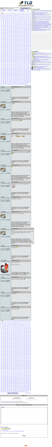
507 (11, 47)
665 (28, 58)
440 (28, 42)
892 (1, 75)
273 (24, 30)
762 (11, 65)
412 (1, 41)
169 (26, 22)
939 (5, 78)
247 (1, 29)
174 (5, 23)
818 (3, 70)
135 (18, 20)
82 (8, 17)
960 (18, 80)
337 (1, 35)
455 (28, 43)
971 (9, 81)
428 (3, 42)
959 (16, 80)
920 (28, 76)
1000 (8, 83)
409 (26, 40)
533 (3, 49)
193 (14, 24)
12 (18, 13)
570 (18, 51)
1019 (26, 84)
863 (3, 73)
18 (28, 13)
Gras (13, 431)
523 (14, 48)
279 (5, 31)
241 (20, 28)
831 (30, 70)
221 (9, 27)
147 (11, 21)
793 (14, 68)
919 (26, 76)
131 (9, 20)
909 (5, 76)
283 (14, 31)
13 (20, 13)
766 (20, 65)
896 (9, 75)
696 (30, 60)
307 (1, 33)
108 (24, 18)
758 (3, 65)
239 (16, 28)
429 (5, 42)
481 (20, 45)
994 (26, 82)
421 (20, 41)
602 (22, 54)
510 (18, 47)
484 (26, 45)
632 (22, 56)
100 (7, 18)
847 (1, 72)
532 (1, 49)
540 (18, 49)
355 (7, 36)
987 (11, 82)
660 (18, 58)
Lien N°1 (3, 431)
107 (22, 18)
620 (28, 55)
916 (20, 76)
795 (18, 68)
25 (8, 14)
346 (20, 35)
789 (5, 68)
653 (3, 58)
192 (11, 24)
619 (26, 55)
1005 (20, 83)
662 (22, 58)
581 (9, 53)
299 (16, 32)
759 (5, 65)
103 (13, 18)
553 (14, 50)
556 (20, 50)
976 (20, 81)
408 (24, 40)
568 (14, 51)
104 (15, 18)
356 (9, 36)
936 (30, 77)
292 (1, 32)
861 (30, 72)
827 (22, 70)
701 (9, 61)
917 (22, 76)
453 (24, 43)
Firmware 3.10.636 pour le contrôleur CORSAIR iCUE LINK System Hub (40, 13)
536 (9, 49)
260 (28, 29)
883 (14, 74)
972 (11, 81)
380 (28, 37)
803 (3, 69)
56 (28, 15)
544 (26, 49)
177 (11, 23)
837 (11, 71)
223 (14, 27)
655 (7, 58)
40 (2, 15)
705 (18, 61)
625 (7, 56)
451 (20, 43)
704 (16, 61)
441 (30, 42)
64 (10, 16)
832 (1, 71)
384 (5, 38)
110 (28, 18)
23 (5, 14)
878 (3, 74)
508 (14, 47)
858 (24, 72)
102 (11, 18)
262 (1, 30)
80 (5, 17)
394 (26, 38)
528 (24, 48)
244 (26, 28)
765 (18, 65)
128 (3, 20)
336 (30, 34)
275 (28, 30)
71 (21, 16)
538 (14, 49)
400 (7, 40)
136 (20, 20)
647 (22, 57)
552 (11, 50)
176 (9, 23)
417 (11, 41)
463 (14, 44)
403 (14, 40)
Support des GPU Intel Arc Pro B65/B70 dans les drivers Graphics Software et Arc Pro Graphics (41, 26)
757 (1, 65)
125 (28, 19)
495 (18, 46)
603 (24, 54)
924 (5, 77)
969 (5, 81)
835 (7, 71)
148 (14, 21)
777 (11, 67)
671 (9, 59)
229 (26, 27)
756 (30, 64)
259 (26, 29)
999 (5, 83)
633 (24, 56)
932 (22, 77)
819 (5, 70)
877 (1, 74)
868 (14, 73)
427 (1, 42)
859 (26, 72)
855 (18, 72)
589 (26, 53)
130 (7, 20)
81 (7, 17)
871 (20, 73)
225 (18, 27)
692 (22, 60)
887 (22, 74)
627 (11, 56)
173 (3, 23)
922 (1, 77)
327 (11, 34)
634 (26, 56)
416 (9, 41)
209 (16, 25)
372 (11, 37)
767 (22, 65)
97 (2, 18)
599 (16, 54)
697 (1, 61)
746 (9, 64)
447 (11, 43)
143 (3, 21)
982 (1, 82)
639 (5, 57)
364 (26, 36)
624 (5, 56)
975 (18, 81)
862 (1, 73)
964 (26, 80)
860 (28, 72)
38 (29, 14)
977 (22, 81)
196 (20, 24)
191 (9, 24)
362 (22, 36)
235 (7, 28)
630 (18, 56)
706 (20, 61)
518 (3, 48)
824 (16, 70)
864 (5, 73)
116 (9, 19)
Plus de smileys (5, 430)
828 (24, 70)
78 (2, 17)
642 (11, 57)
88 (18, 17)
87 (16, 17)
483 (24, 45)
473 (3, 45)
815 (28, 69)
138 (24, 20)
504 (5, 47)
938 (3, 78)
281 (9, 31)
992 (22, 82)
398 (3, 40)
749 (16, 64)
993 (24, 82)
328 (14, 34)
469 (26, 44)
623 (3, 56)
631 (20, 56)
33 (21, 14)
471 (30, 44)
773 (3, 67)
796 (20, 68)
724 (26, 62)
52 (21, 15)
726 (30, 62)
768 (24, 65)
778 (14, 67)
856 (20, 72)
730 (7, 63)
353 (3, 36)
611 (9, 55)
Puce (11, 431)
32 (20, 14)
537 (11, 49)
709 (26, 61)
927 (11, 77)
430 (7, 42)
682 (1, 60)
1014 (14, 84)
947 (22, 78)
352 (1, 36)
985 (7, 82)
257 (22, 29)
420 (18, 41)
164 (16, 22)
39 (0, 15)
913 (13, 76)
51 (20, 15)
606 (30, 54)
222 (11, 27)
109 (26, 18)
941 (9, 78)
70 (20, 16)
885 (18, 74)
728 (3, 63)
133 (14, 20)
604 (26, 54)
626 (9, 56)
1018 (24, 84)
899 (16, 75)
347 (22, 35)
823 (14, 70)
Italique (16, 431)
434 (16, 42)
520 (7, 48)
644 (16, 57)
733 (14, 63)
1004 (18, 83)
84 (12, 17)
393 (24, 38)
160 (7, 22)
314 (16, 33)
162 (11, 22)
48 (15, 15)
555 (18, 50)
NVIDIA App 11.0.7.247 (40, 52)
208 (14, 25)
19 (29, 13)
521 (9, 48)
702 (11, 61)
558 (24, 50)
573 (24, 51)
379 (26, 37)
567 (11, 51)
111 (30, 18)
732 (11, 63)
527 (22, 48)
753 (24, 64)
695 (28, 60)
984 (5, 82)
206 (9, 25)
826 (20, 70)
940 (7, 78)
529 (26, 48)
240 (18, 28)
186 (30, 23)
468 (24, 44)
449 (16, 43)
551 (9, 50)
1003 (15, 83)
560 (28, 50)
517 (1, 48)
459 (5, 44)
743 (3, 64)
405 (18, 40)
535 (7, 49)
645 (18, 57)
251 (9, 29)
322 (1, 34)
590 (28, 53)
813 (24, 69)
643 (14, 57)
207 (11, 25)
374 (16, 37)
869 (16, 73)
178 (14, 23)
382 (1, 38)
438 (24, 42)
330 (18, 34)
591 (30, 53)
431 (9, 42)
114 (5, 19)
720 (18, 62)
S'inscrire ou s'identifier (21, 10)
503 (3, 47)
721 (20, 62)
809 (16, 69)
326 (9, 34)
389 (16, 38)
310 (7, 33)
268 (14, 30)
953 (3, 80)
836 (9, 71)
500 (28, 46)
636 (30, 56)
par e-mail (12, 401)
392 (22, 38)
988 (14, 82)
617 (22, 55)
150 (18, 21)
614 (16, 55)
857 (22, 72)
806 (9, 69)
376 (20, 37)
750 (18, 64)
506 (9, 47)
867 (11, 73)
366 (30, 36)
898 (14, 75)
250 (7, 29)
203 (3, 25)
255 (18, 29)
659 (16, 58)
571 (20, 51)
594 (5, 54)
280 (7, 31)
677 (22, 59)
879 (5, 74)
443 (3, 43)
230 (28, 27)
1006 (23, 83)
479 (16, 45)
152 (22, 21)
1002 (13, 83)
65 (12, 16)
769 (26, 65)
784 (26, 67)
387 (11, 38)
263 (3, 30)
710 (28, 61)
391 (20, 38)
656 (9, 58)
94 (28, 17)
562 (1, 51)
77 (0, 17)
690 (18, 60)
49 (16, 15)
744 (5, 64)
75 (28, 16)
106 (19, 18)
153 (24, 21)
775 (7, 67)
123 (24, 19)
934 (26, 77)
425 (28, 41)
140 (28, 20)
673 (14, 59)
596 (9, 54)
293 (3, 32)
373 (14, 37)
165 (18, 22)
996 (30, 82)
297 (11, 32)
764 (16, 65)
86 (15, 17)
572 (22, 51)
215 (28, 25)
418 (14, 41)
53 (23, 15)
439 (26, 42)
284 (16, 31)
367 (1, 37)
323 (3, 34)
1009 (1, 84)
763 (14, 65)
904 (26, 75)
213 (24, 25)
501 (30, 46)
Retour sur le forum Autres (13, 393)
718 (14, 62)
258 (24, 29)
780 (18, 67)
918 (24, 76)
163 (14, 22)
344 (16, 35)
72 (23, 16)
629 (16, 56)
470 (28, 44)
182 (22, 23)
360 (18, 36)
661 (20, 58)
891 (30, 74)
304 (26, 32)
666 (30, 58)
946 (20, 78)
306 (30, 32)
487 (1, 46)
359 (16, 36)
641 (9, 57)
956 (9, 80)
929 (16, 77)
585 (18, 53)
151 (20, 21)
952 (1, 80)
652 (1, 58)
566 (9, 51)
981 (30, 81)
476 (9, 45)
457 (1, 44)
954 (5, 80)
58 (0, 16)
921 (30, 76)
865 (7, 73)
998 (3, 83)
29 (15, 14)
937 (1, 78)
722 (22, 62)
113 (3, 19)
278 (3, 31)
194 (16, 24)
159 (5, 22)
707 (22, 61)
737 (22, 63)
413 (3, 41)
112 (1, 19)
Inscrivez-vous (4, 402)
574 (26, 51)
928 (14, 77)
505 (7, 47)
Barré (23, 431)
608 (3, 55)
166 (20, 22)
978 (24, 81)
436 (20, 42)
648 (24, 57)
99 (5, 18)
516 (30, 47)
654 (5, 58)
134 (16, 20)
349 (26, 35)
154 (26, 21)
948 (24, 78)
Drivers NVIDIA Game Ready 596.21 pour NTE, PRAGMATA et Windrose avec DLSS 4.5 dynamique (41, 24)
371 (9, 37)
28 (13, 14)
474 (5, 45)
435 (18, 42)
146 (9, 21)
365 (28, 36)
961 (20, 80)
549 (5, 50)
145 (7, 21)
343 (14, 35)
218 (3, 27)
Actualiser (10, 10)
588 (24, 53)
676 (20, 59)
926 (9, 77)
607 (1, 55)
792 (11, 68)
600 (18, 54)
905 (28, 75)
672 (11, 59)
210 (18, 25)
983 (3, 82)
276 (30, 30)
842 (22, 71)
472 (1, 45)
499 (26, 46)
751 (20, 64)
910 (7, 76)
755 (28, 64)
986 (9, 82)
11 (16, 13)
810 (18, 69)
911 (9, 76)
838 (14, 71)
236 (9, 28)
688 (14, 60)
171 (30, 22)
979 (26, 81)
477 (11, 45)
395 (28, 38)
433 (14, 42)
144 (5, 21)
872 (22, 73)
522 (11, 48)
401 (9, 40)
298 (14, 32)
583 (14, 53)
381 (30, 37)
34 (23, 14)
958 (14, 80)
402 (11, 40)
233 (3, 28)
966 (30, 80)
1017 (21, 84)
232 (1, 28)
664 (26, 58)
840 (18, 71)
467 (22, 44)
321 (30, 33)
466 (20, 44)
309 (5, 33)
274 (26, 30)
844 (26, 71)
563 (3, 51)
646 (20, 57)
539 (16, 49)
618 (24, 55)
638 (3, 57)
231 (30, 27)
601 (20, 54)
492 (11, 46)
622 (1, 56)
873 (24, 73)
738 (24, 63)
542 (22, 49)
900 (18, 75)
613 (13, 55)
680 (28, 59)
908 (3, 76)
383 (3, 38)
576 (30, 51)
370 (7, 37)
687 (11, 60)
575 (28, 51)
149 (16, 21)
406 (20, 40)
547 (1, 50)
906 (30, 75)
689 (16, 60)
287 (22, 31)
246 (30, 28)
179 (16, 23)
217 (1, 27)
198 (24, 24)
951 (30, 78)
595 (7, 54)
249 (5, 29)
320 (28, 33)
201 (30, 24)
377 (22, 37)
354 (5, 36)
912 (11, 76)
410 (28, 40)
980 (28, 81)
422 (22, 41)
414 (5, 41)
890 (28, 74)
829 (26, 70)
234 (5, 28)
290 (28, 31)
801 (30, 68)
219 (5, 27)
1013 (11, 84)
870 (18, 73)
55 (26, 15)
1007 (25, 83)
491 (9, 46)
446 (9, 43)
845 (28, 71)
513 (24, 47)
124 (26, 19)
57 (29, 15)
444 (5, 43)
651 (30, 57)
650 (28, 57)
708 (24, 61)
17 (26, 13)
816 (30, 69)
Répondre (3, 10)
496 (20, 46)
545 (28, 49)
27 (12, 14)
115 (7, 19)
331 (20, 34)
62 (7, 16)
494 (16, 46)
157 (1, 22)
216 (30, 25)
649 (26, 57)
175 (7, 23)
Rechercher (15, 10)
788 (3, 68)
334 (26, 34)
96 (0, 18)
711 (30, 61)
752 (22, 64)
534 (5, 49)
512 (22, 47)
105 (17, 18)
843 (24, 71)
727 (1, 63)
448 (14, 43)
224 (16, 27)
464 (16, 44)
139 (26, 20)
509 (16, 47)
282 (11, 31)
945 (18, 78)
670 (7, 59)
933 (24, 77)
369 (5, 37)
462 (11, 44)
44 (8, 15)
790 (7, 68)
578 (3, 53)
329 (16, 34)
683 (3, 60)
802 (1, 69)
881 (9, 74)
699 (5, 61)
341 (9, 35)
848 (3, 72)
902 (22, 75)
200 (28, 24)
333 (24, 34)
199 (26, 24)
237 (11, 28)
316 (20, 33)
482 (22, 45)
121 (19, 19)
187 (1, 24)
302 (22, 32)
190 (7, 24)
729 (5, 63)
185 (28, 23)
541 (20, 49)
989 (16, 82)
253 (14, 29)
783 (24, 67)
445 (7, 43)
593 (3, 54)
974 (16, 81)
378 (24, 37)
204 (5, 25)
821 (9, 70)
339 (5, 35)
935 (28, 77)
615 (18, 55)
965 (28, 80)
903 (24, 75)
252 (11, 29)
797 (22, 68)
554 (16, 50)
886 (20, 74)
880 (7, 74)
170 (28, 22)
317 (22, 33)
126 (30, 19)
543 (24, 49)
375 (18, 37)
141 (30, 20)
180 (18, 23)
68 (16, 16)
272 (22, 30)
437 (22, 42)
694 (26, 60)
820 (7, 70)
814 (26, 69)
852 (11, 72)
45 (10, 15)
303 (24, 32)
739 (26, 63)
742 (1, 64)
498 (24, 46)
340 (7, 35)
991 (20, 82)
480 (18, 45)
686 (9, 60)
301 (20, 32)
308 (3, 33)
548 (3, 50)
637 (1, 57)
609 (5, 55)
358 (14, 36)
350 (28, 35)
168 (24, 22)
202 (1, 25)
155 (28, 21)
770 (28, 65)
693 (24, 60)
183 (24, 23)
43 (7, 15)
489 (5, 46)
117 (11, 19)
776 (9, 67)
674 (16, 59)
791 (9, 68)
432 (11, 42)
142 (1, 21)
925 (7, 77)
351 (30, 35)
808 (14, 69)
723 (24, 62)
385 (7, 38)
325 (7, 34)
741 (30, 63)
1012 (9, 84)
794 (16, 68)
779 (16, 67)
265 (7, 30)
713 (3, 62)
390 (18, 38)
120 (17, 19)
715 (7, 62)
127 (1, 20)
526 (20, 48)
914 (16, 76)
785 (28, 67)
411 (30, 40)
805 (7, 69)
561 (30, 50)
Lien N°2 (7, 431)
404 (16, 40)
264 (5, 30)
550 (7, 50)
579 (5, 53)
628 (14, 56)
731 (9, 63)
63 (8, 16)
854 (16, 72)
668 (3, 59)
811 (20, 69)
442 (1, 43)
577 (1, 53)
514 (26, 47)
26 (10, 14)
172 (1, 23)
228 (24, 27)
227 (22, 27)
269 (16, 30)
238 (14, 28)
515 (28, 47)
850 (7, 72)
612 (11, 55)
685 (7, 60)
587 (22, 53)
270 (18, 30)
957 (11, 80)
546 (30, 49)
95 (29, 17)
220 (7, 27)
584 (16, 53)
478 (14, 45)
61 (5, 16)
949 (26, 78)
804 (5, 69)
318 (24, 33)
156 (30, 21)
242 (22, 28)
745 (7, 64)
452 (22, 43)
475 (7, 45)
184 (26, 23)
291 (30, 31)
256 (20, 29)
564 (5, 51)
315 (18, 33)
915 (18, 76)
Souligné (19, 431)
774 (5, 67)
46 (12, 15)
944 (16, 78)
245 (28, 28)
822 (11, 70)
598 (14, 54)
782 (22, 67)
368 (3, 37)
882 (11, 74)
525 (18, 48)
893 (3, 75)
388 (14, 38)
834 (5, 71)
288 (24, 31)
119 (15, 19)
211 (20, 25)
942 (11, 78)
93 (26, 17)
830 (28, 70)
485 (28, 45)
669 (5, 59)
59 (2, 16)
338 (3, 35)
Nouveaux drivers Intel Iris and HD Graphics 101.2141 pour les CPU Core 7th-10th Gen (41, 30)
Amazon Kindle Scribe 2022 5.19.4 (42, 66)
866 (9, 73)
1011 (6, 84)
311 (9, 33)
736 (20, 63)
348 (24, 35)
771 (30, 65)
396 (30, 38)
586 (20, 53)
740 (28, 63)
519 (5, 48)
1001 (10, 83)
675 (18, 59)
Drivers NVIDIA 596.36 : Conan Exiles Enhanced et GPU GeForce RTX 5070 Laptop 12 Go (40, 22)
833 (3, 71)
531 (30, 48)
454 (26, 43)
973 (14, 81)
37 (28, 14)
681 (30, 59)
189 (5, 24)
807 (11, 69)
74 (26, 16)
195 (18, 24)
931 (20, 77)
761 (9, 65)
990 (18, 82)
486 (30, 45)
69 (18, 16)
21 (2, 14)
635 (28, 56)
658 (14, 58)
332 (22, 34)
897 (11, 75)
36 (26, 14)
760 (7, 65)
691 (20, 60)
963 (24, 80)
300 (18, 32)
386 (9, 38)
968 (3, 81)
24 (7, 14)
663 (24, 58)
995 (28, 82)
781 (20, 67)
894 (5, 75)
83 (10, 17)
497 (22, 46)
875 (28, 73)
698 (3, 61)
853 (14, 72)
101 (9, 18)
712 (1, 62)
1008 (28, 83)
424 (26, 41)
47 (13, 15)
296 (9, 32)
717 (11, 62)
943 (14, 78)
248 (3, 29)
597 (11, 54)
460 (7, 44)
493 (14, 46)
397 (1, 40)
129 (5, 20)
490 (7, 46)
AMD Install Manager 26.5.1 (41, 67)
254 (16, 29)
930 (18, 77)
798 (24, 68)
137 (22, 20)
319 (26, 33)
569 (16, 51)
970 (7, 81)
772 (1, 67)
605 (28, 54)
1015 (16, 84)
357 (11, 36)
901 (20, 75)
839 (16, 71)
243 (24, 28)
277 (1, 31)
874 (26, 73)
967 (1, 81)
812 (22, 69)
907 (1, 76)
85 (13, 17)
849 (5, 72)
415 (7, 41)
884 (16, 74)
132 (11, 20)
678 (24, 59)
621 (30, 55)
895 (7, 75)
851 (9, 72)
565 (7, 51)
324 (5, 34)
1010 (4, 84)
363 (24, 36)
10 (15, 13)
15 (23, 13)
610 (7, 55)
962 (22, 80)
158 (3, 22)
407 (22, 40)
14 (21, 13)
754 (26, 64)
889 (26, 74)
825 (18, 70)
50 (18, 15)
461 (9, 44)
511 (20, 47)
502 (1, 47)
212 (22, 25)
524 (16, 48)
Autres (26, 8)
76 (29, 16)
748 (14, 64)
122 (21, 19)
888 (24, 74)
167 (22, 22)
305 (28, 32)
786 (30, 67)
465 (18, 44)
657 (11, 58)
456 (30, 43)
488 (3, 46)
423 (24, 41)
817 (1, 70)
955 (7, 80)
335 (28, 34)
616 (20, 55)
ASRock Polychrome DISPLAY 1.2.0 (42, 56)
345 (18, 35)
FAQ (28, 10)
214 (26, 25)
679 (26, 59)
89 (20, 17)
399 (5, 40)
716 (9, 62)
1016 (19, 84)
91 (23, 17)
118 (13, 19)
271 (20, 30)
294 (5, 32)
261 (30, 29)
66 (13, 16)
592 (1, 54)
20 (0, 14)
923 (3, 77)
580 (7, 53)
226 (20, 27)
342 (11, 35)
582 (11, 53)
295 (7, 32)
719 (16, 62)
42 (5, 15)
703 (14, 61)
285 (18, 31)
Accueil (23, 8)
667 (1, 59)
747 (11, 64)
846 (30, 71)
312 (11, 33)
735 (18, 63)
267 (11, 30)
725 (28, 62)
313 (13, 33)
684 (5, 60)
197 (22, 24)
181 (20, 23)
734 (16, 63)
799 (26, 68)
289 (26, 31)
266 (9, 30)
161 (9, 22)
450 (18, 43)
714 (5, 62)
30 (16, 14)
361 (20, 36)
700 (7, 61)
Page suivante (28, 85)
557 (22, 50)
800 (28, 68)
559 (26, 50)
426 (30, 41)
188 (3, 24)
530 (28, 48)
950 (28, 78)
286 (20, 31)
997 (1, 83)
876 (30, 73)
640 (7, 57)
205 (7, 25)
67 (15, 16)
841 (20, 71)
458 (3, 44)
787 (1, 68)
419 (16, 41)
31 (18, 14)
